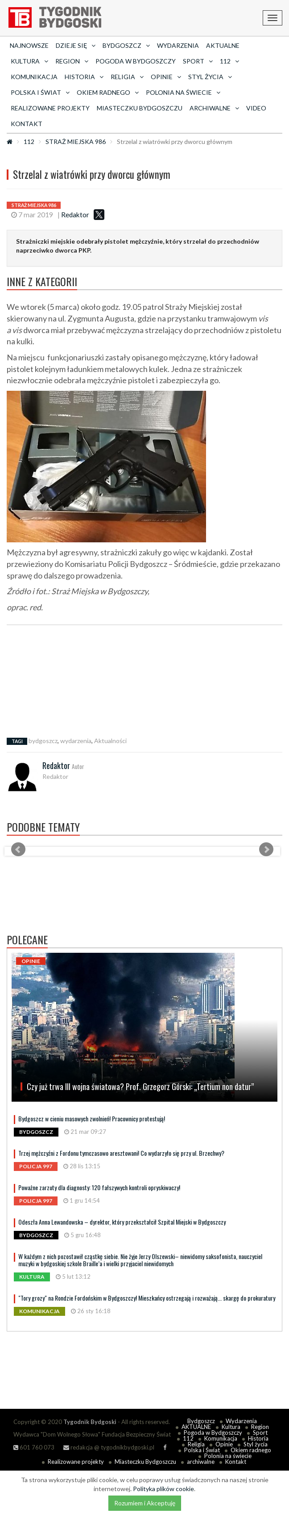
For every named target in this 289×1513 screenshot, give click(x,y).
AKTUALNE (222, 45)
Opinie (224, 1444)
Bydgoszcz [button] (126, 45)
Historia (258, 1438)
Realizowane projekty (50, 108)
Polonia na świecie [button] (183, 92)
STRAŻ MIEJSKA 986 (75, 141)
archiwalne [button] (214, 108)
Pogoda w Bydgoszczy (135, 61)
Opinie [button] (166, 76)
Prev (18, 849)
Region (260, 1426)
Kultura (231, 1426)
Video (256, 108)
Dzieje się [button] (75, 45)
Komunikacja (34, 76)
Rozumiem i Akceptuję (144, 1503)
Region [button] (71, 61)
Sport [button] (198, 61)
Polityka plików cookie (163, 1488)
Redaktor (75, 215)
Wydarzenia (178, 45)
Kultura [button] (29, 61)
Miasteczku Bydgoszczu (139, 108)
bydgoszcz (43, 740)
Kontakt (26, 123)
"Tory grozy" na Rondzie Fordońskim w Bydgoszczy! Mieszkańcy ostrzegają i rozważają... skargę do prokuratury (146, 1297)
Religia (196, 1444)
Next (266, 849)
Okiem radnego (251, 1450)
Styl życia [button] (210, 76)
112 (29, 141)
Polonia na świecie (228, 1455)
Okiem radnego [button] (108, 92)
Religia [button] (127, 76)
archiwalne (201, 1461)
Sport (260, 1432)
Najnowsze (29, 45)
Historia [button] (84, 76)
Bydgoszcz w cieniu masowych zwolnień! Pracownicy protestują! (91, 1118)
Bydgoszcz (201, 1420)
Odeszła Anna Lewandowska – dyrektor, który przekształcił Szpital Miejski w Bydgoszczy (122, 1221)
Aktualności (110, 740)
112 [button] (229, 61)
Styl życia (256, 1444)
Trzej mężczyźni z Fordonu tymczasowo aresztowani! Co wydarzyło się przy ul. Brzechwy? (121, 1153)
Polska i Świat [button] (40, 92)
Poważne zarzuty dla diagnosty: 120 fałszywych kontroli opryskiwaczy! (99, 1187)
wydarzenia (75, 740)
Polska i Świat (202, 1450)
